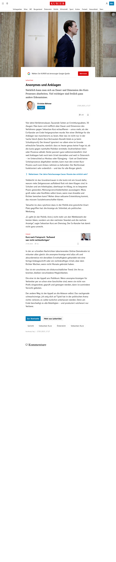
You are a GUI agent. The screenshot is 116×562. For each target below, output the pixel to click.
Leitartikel (29, 80)
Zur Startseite (33, 318)
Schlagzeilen (17, 9)
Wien (26, 9)
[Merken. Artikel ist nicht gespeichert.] (88, 115)
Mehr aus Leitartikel (53, 318)
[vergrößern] (113, 14)
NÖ (30, 9)
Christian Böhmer (44, 103)
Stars (101, 9)
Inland (28, 234)
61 (37, 244)
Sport (71, 9)
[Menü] (3, 3)
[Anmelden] (107, 3)
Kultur (77, 9)
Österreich (48, 9)
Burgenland (38, 9)
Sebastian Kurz (45, 326)
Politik (56, 9)
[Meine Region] (7, 3)
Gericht (31, 326)
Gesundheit (93, 9)
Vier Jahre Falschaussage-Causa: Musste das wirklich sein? (57, 174)
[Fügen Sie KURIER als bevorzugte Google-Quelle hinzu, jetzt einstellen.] (58, 73)
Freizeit (84, 9)
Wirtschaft (64, 9)
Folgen (41, 107)
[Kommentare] (81, 115)
